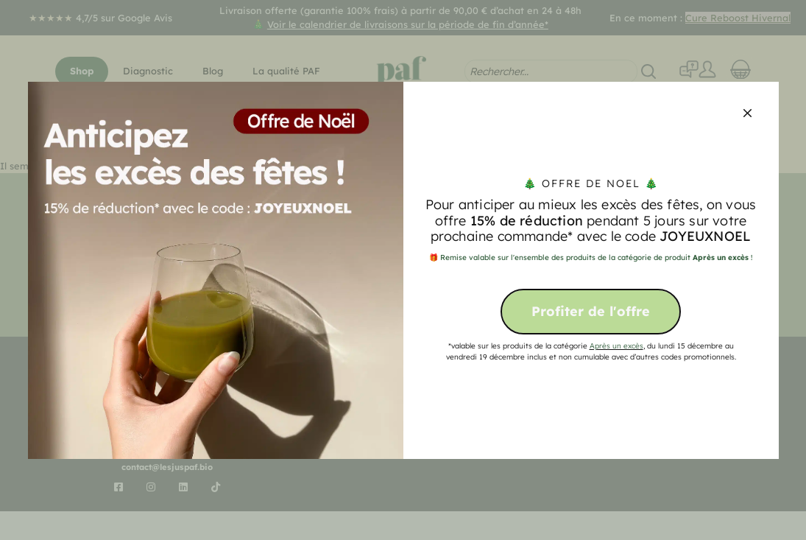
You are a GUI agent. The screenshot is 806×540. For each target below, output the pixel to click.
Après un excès (616, 346)
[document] (403, 270)
